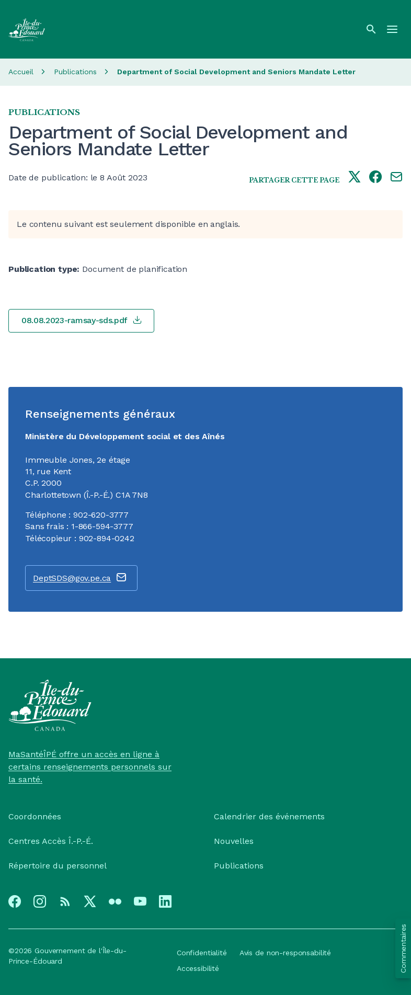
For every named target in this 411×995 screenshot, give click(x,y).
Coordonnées (34, 816)
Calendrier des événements (269, 816)
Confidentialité (202, 952)
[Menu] (392, 29)
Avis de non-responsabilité (285, 952)
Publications (75, 71)
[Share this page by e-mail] (396, 177)
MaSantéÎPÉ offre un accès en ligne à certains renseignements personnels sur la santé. (90, 766)
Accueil (20, 71)
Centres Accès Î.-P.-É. (50, 841)
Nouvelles (234, 841)
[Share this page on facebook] (375, 177)
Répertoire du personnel (57, 866)
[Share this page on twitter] (354, 177)
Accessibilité (198, 968)
